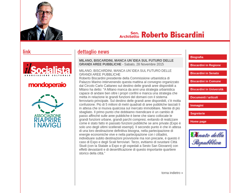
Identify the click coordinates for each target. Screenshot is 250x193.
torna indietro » (172, 173)
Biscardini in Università (207, 89)
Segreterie (198, 113)
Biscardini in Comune (206, 81)
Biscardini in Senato (205, 73)
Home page (198, 121)
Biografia (197, 57)
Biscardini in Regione (206, 65)
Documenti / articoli (204, 97)
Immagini (197, 105)
